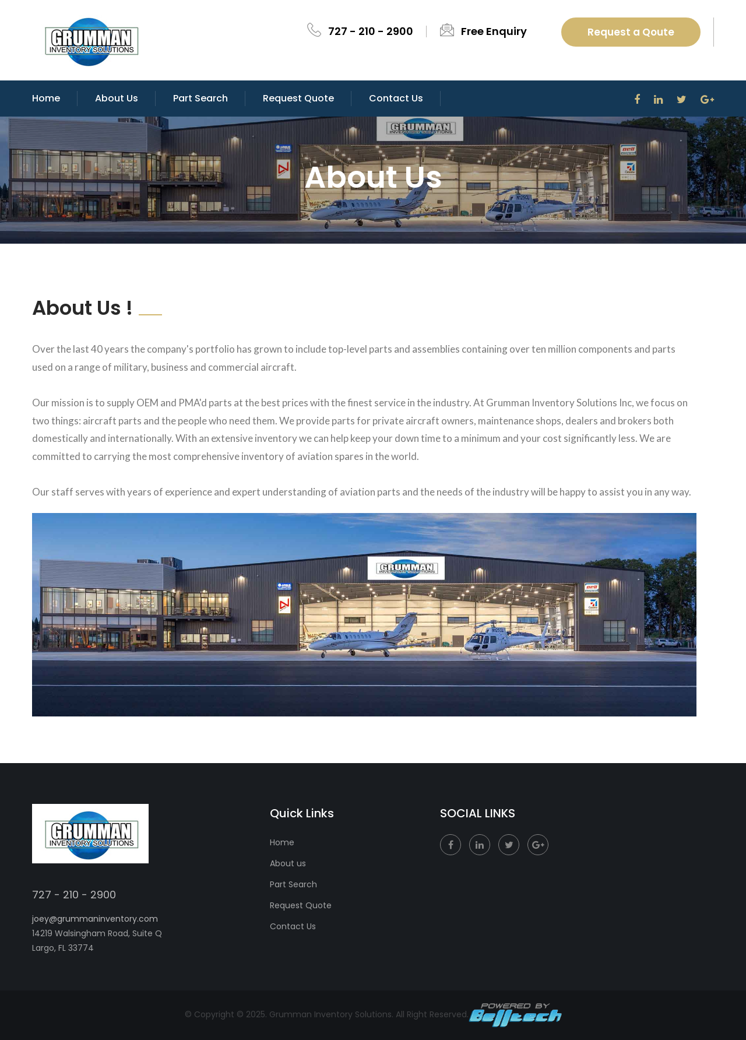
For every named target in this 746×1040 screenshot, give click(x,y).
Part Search (200, 98)
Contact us (396, 98)
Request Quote (298, 98)
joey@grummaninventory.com (95, 919)
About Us (116, 98)
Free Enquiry (494, 31)
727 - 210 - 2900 (370, 31)
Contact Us (293, 926)
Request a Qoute (630, 32)
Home (46, 98)
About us (288, 863)
